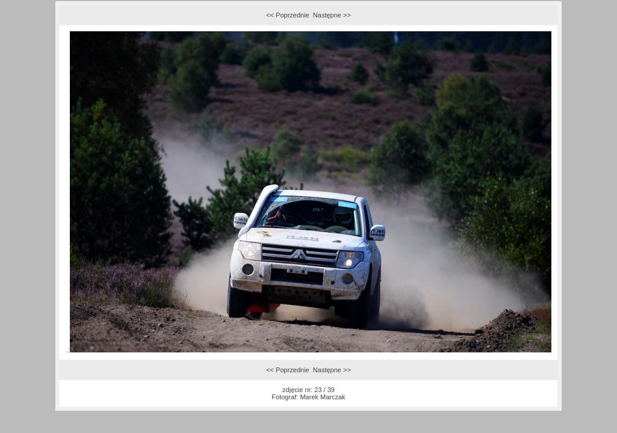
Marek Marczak (322, 397)
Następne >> (332, 15)
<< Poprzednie (287, 15)
